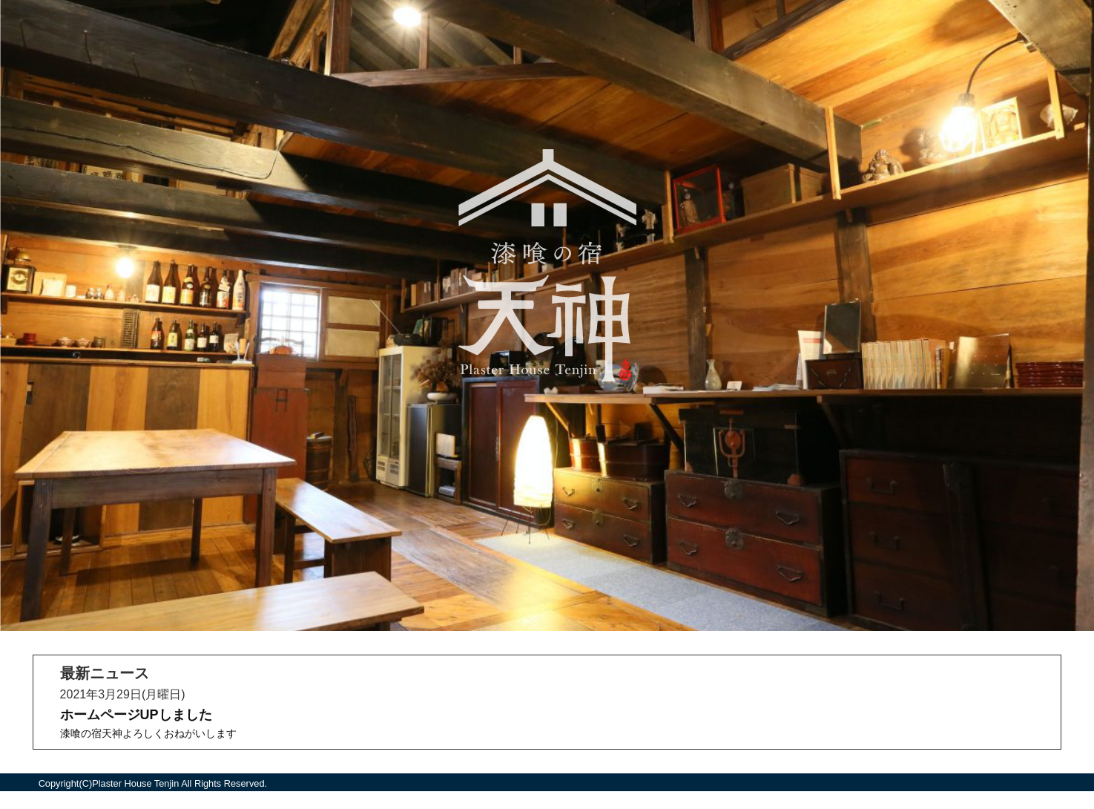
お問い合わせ (547, 556)
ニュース (547, 589)
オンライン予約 (547, 523)
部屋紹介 (547, 456)
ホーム (547, 422)
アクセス (547, 489)
